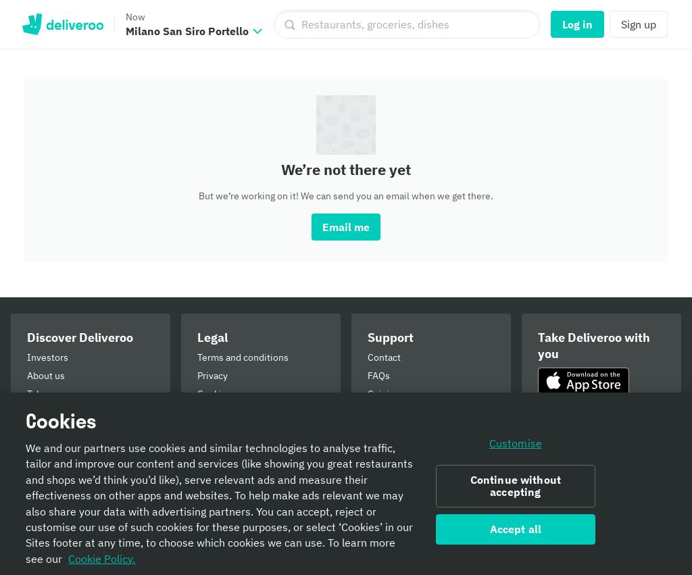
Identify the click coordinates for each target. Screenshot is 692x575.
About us (46, 376)
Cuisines (386, 394)
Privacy (212, 376)
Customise (515, 448)
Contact (384, 357)
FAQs (379, 376)
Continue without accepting (516, 491)
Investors (47, 357)
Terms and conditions (243, 357)
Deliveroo (62, 24)
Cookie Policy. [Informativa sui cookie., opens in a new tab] (101, 564)
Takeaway (47, 394)
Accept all (516, 534)
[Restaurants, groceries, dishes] (407, 24)
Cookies (214, 394)
